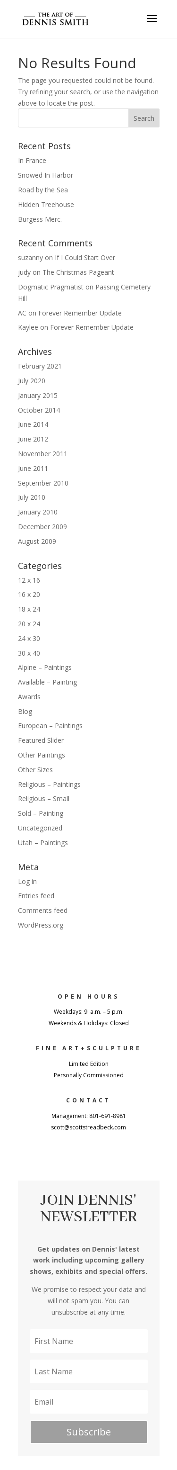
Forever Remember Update (80, 312)
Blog (25, 711)
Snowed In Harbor (45, 175)
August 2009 (37, 541)
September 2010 (43, 482)
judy (24, 272)
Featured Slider (41, 740)
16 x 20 (29, 594)
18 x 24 (29, 608)
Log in (27, 881)
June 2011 (33, 468)
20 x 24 (29, 623)
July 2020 (31, 380)
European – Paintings (50, 725)
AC (22, 312)
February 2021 (40, 365)
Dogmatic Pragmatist (51, 286)
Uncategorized (40, 827)
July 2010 (31, 497)
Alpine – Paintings (45, 667)
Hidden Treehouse (46, 204)
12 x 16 (29, 580)
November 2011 (42, 453)
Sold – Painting (40, 813)
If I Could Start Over (85, 257)
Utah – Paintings (43, 842)
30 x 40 (29, 653)
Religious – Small (43, 798)
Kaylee (28, 327)
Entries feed (36, 895)
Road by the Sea (43, 189)
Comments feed (42, 910)
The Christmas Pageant (78, 272)
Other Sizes (35, 769)
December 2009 (42, 526)
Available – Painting (47, 681)
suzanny (30, 257)
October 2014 (39, 410)
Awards (29, 696)
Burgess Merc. (40, 219)
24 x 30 (29, 638)
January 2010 (38, 511)
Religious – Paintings (49, 784)
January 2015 (38, 395)
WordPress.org (40, 924)
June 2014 (33, 424)
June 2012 (33, 438)
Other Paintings (41, 754)
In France (32, 160)
